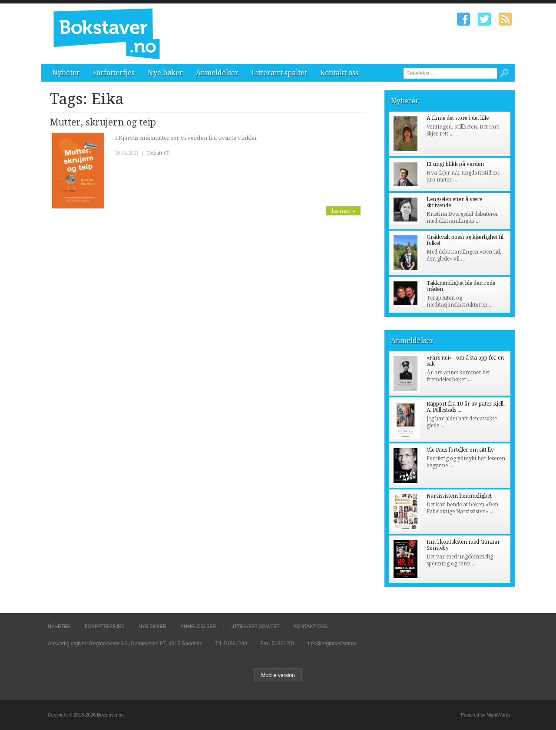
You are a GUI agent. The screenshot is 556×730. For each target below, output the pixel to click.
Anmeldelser (217, 73)
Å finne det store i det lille (458, 118)
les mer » (343, 211)
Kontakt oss (339, 73)
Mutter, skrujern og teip (103, 122)
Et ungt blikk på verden (455, 164)
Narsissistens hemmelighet (459, 496)
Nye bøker (165, 73)
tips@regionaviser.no (332, 644)
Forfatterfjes (114, 73)
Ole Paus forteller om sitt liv (460, 450)
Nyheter (66, 73)
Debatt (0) (158, 153)
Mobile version (278, 675)
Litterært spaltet (279, 73)
